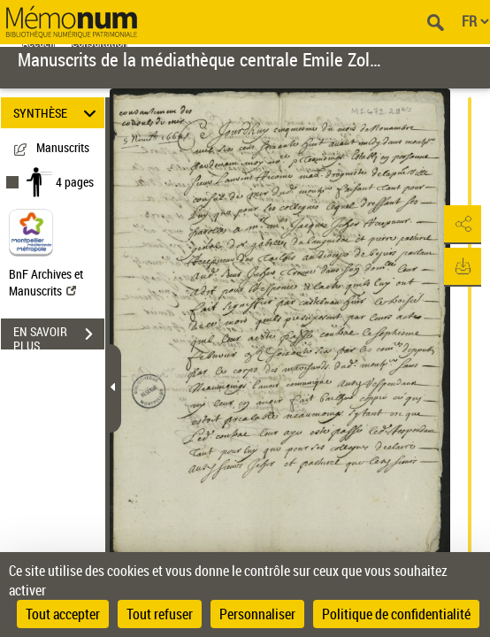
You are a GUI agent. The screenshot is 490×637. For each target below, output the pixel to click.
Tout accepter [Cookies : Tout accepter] (63, 614)
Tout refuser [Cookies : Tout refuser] (159, 614)
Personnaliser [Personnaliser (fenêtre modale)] (257, 614)
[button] (459, 225)
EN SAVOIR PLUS (58, 336)
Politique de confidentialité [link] (396, 614)
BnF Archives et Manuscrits (46, 282)
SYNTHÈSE (57, 112)
